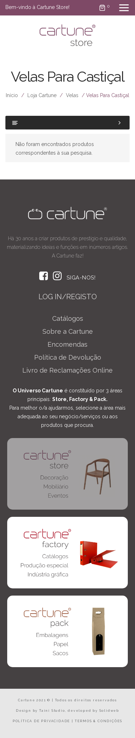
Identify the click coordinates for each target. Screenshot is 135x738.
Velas (72, 95)
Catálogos (67, 318)
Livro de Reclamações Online (67, 370)
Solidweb (109, 710)
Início (12, 95)
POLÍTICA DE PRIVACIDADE (41, 721)
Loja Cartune (42, 95)
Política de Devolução (67, 357)
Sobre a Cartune (67, 331)
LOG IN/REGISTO (68, 296)
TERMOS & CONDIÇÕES (98, 721)
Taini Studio (52, 710)
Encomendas (67, 344)
